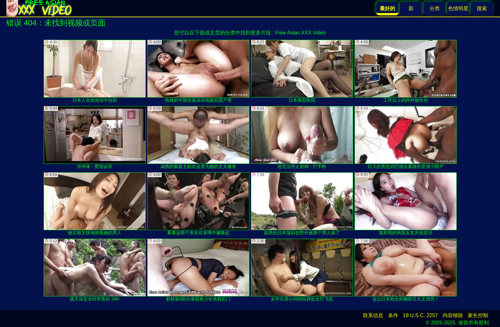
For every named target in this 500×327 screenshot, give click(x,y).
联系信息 (373, 315)
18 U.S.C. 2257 (420, 315)
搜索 (482, 8)
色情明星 (458, 8)
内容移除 (453, 315)
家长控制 (478, 315)
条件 (393, 315)
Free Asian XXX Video (301, 32)
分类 (435, 8)
